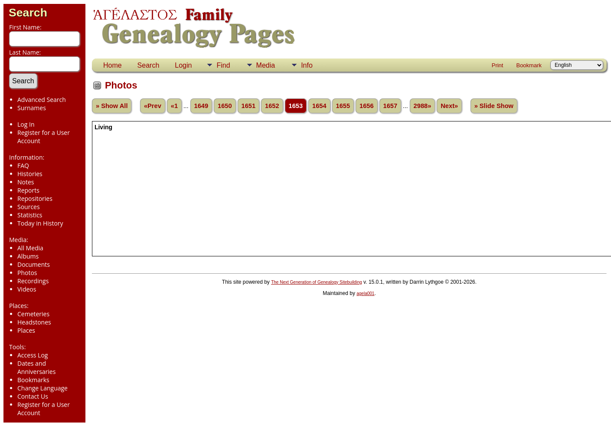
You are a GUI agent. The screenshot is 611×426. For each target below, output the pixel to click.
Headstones (34, 322)
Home (112, 65)
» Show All (112, 105)
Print (497, 65)
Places (26, 330)
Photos (27, 273)
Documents (33, 264)
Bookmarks (33, 380)
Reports (28, 190)
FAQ (23, 165)
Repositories (34, 198)
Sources (28, 207)
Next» (449, 105)
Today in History (40, 223)
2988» (422, 105)
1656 (366, 105)
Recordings (33, 281)
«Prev (152, 105)
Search (28, 12)
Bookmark (529, 65)
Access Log (32, 355)
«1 (174, 105)
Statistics (29, 215)
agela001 (365, 293)
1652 (272, 105)
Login (183, 65)
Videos (26, 289)
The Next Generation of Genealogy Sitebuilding (316, 282)
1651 (249, 105)
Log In (25, 124)
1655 (343, 105)
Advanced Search (41, 99)
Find (223, 65)
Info (307, 65)
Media (265, 65)
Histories (29, 174)
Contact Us (32, 396)
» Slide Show (493, 105)
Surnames (31, 108)
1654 (319, 105)
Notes (25, 182)
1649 (201, 105)
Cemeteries (33, 314)
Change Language (42, 388)
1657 (390, 105)
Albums (28, 256)
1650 (225, 105)
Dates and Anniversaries (36, 367)
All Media (30, 248)
